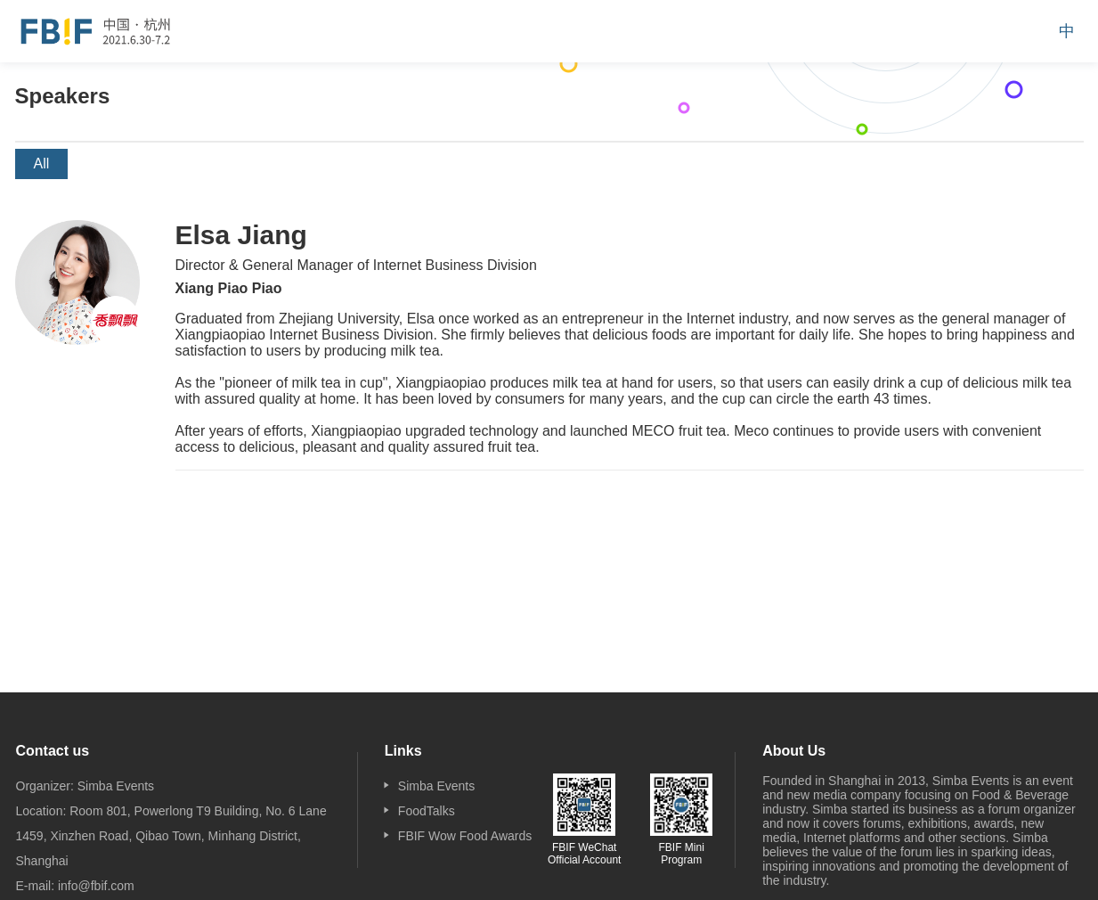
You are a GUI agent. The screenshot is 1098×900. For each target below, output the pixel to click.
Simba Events (436, 786)
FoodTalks (426, 811)
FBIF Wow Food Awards (465, 836)
